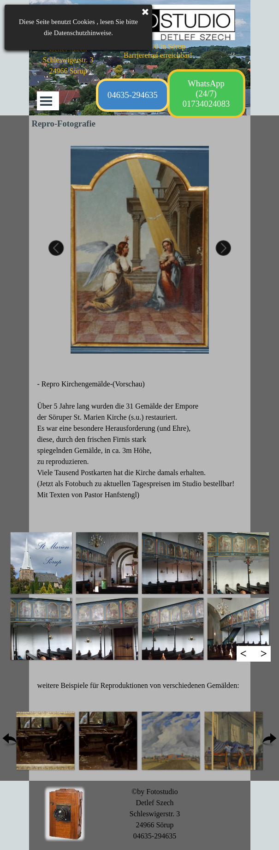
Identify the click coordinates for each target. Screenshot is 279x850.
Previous (58, 249)
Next (221, 249)
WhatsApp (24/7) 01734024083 (206, 93)
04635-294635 (132, 95)
